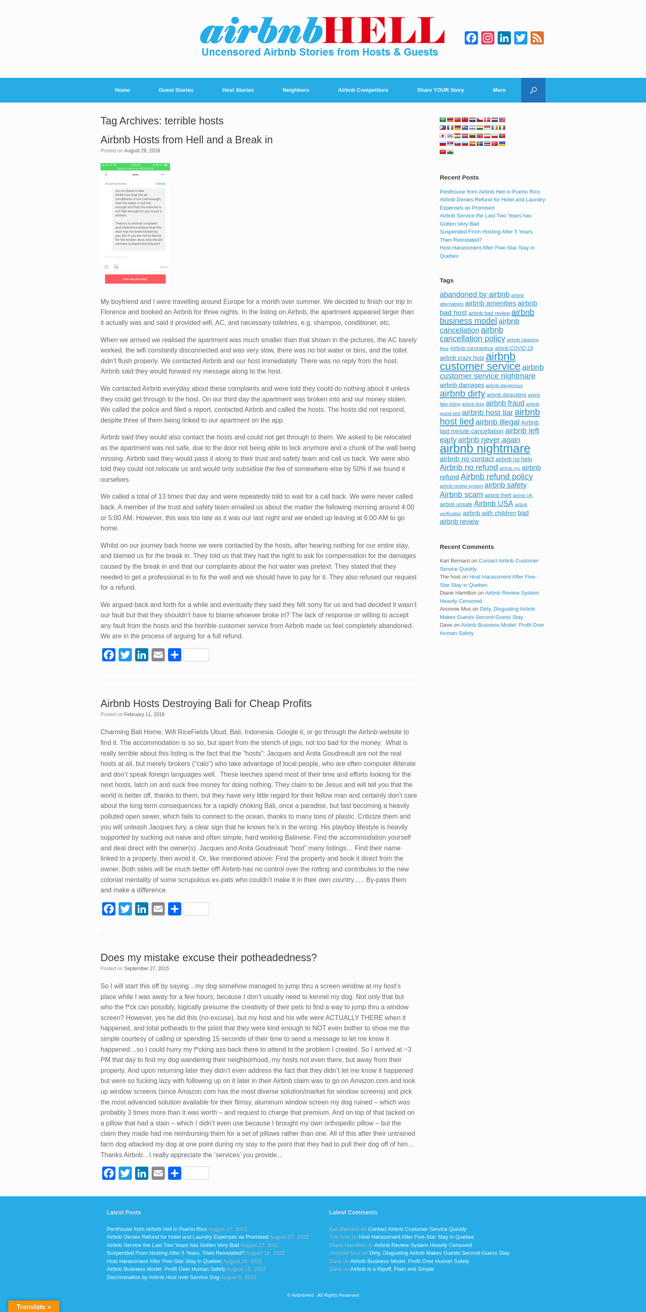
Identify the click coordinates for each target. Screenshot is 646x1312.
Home (122, 90)
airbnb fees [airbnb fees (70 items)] (473, 404)
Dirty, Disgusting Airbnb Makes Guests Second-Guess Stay (440, 1253)
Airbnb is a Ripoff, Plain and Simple (392, 1269)
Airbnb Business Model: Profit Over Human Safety (166, 1269)
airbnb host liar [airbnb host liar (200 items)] (487, 412)
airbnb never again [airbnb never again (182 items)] (489, 439)
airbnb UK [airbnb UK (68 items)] (523, 495)
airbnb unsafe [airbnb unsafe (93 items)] (456, 504)
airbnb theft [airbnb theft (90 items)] (498, 495)
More (499, 90)
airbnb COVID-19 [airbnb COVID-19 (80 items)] (514, 348)
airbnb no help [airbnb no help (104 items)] (514, 459)
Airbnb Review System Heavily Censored (423, 1245)
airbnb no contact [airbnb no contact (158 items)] (467, 459)
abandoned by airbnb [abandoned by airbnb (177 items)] (475, 294)
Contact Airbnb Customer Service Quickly (417, 1229)
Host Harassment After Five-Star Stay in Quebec (164, 1261)
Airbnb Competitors (363, 90)
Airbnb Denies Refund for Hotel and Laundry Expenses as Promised (187, 1237)
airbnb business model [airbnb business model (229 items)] (487, 317)
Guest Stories (176, 90)
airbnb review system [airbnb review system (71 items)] (461, 485)
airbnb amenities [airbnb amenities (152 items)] (490, 303)
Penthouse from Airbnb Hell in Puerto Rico (490, 192)
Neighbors (296, 90)
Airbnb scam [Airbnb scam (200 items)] (461, 494)
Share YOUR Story (440, 90)
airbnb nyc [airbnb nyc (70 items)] (509, 468)
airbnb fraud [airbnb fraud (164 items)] (505, 403)
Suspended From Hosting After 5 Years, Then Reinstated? (175, 1253)
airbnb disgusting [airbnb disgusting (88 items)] (507, 395)
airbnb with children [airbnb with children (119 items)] (490, 512)
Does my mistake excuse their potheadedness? (209, 957)
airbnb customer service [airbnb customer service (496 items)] (480, 361)
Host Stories (238, 90)
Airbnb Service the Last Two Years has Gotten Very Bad (173, 1245)
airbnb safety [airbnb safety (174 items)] (506, 485)
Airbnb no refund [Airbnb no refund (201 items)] (469, 467)
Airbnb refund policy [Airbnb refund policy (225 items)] (497, 476)
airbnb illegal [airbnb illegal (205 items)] (497, 422)
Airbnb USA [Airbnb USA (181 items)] (493, 503)
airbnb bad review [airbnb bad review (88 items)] (489, 313)
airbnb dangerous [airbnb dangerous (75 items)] (504, 385)
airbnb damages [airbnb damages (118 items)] (462, 384)
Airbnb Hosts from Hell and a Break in (187, 139)
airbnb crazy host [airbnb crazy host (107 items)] (462, 358)
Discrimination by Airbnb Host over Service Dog (163, 1277)
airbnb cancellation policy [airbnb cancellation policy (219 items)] (472, 334)
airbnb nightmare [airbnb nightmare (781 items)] (485, 448)
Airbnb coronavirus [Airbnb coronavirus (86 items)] (471, 348)
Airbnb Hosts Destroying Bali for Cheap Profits (206, 703)
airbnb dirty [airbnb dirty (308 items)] (462, 393)
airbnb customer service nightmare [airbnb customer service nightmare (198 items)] (492, 372)
